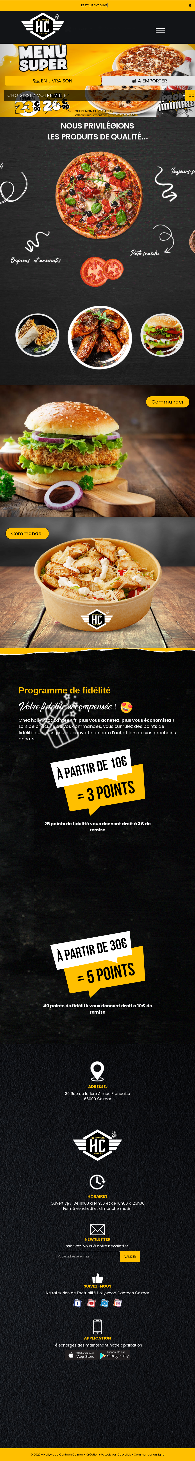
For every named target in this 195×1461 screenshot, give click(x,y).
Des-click (124, 1454)
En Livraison (52, 80)
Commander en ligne (149, 1454)
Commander (168, 401)
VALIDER (130, 1256)
